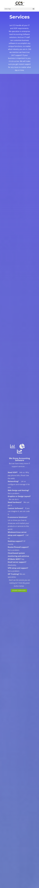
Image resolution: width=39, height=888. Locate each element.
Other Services (19, 590)
